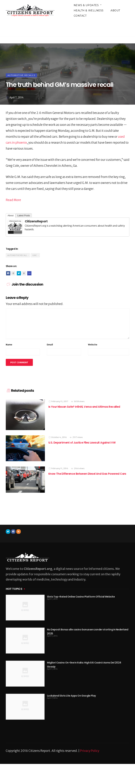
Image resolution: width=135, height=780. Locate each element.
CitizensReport (36, 221)
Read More (13, 200)
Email (50, 344)
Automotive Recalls (21, 75)
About (115, 10)
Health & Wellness (89, 10)
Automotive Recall (17, 255)
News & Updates (86, 5)
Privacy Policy (89, 751)
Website (92, 344)
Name (9, 344)
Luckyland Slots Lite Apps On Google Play (71, 695)
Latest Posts (23, 215)
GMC (34, 255)
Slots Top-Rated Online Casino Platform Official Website (81, 596)
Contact (80, 15)
